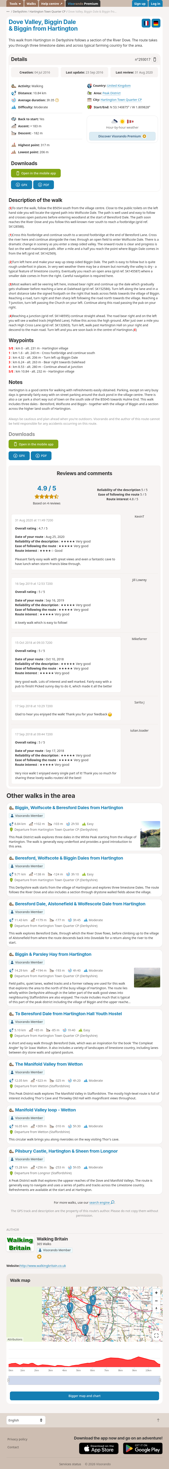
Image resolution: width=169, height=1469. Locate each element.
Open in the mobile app (36, 173)
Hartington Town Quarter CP (121, 100)
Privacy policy (17, 1439)
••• (7, 11)
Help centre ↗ (51, 4)
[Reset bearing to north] (156, 1309)
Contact (13, 1447)
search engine (101, 1202)
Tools (15, 4)
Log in (155, 4)
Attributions (14, 1339)
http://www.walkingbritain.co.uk (43, 1266)
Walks (31, 4)
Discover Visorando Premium (122, 136)
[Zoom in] (156, 1293)
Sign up (139, 4)
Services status (70, 1464)
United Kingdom (118, 85)
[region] (84, 1314)
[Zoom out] (156, 1301)
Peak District (112, 93)
